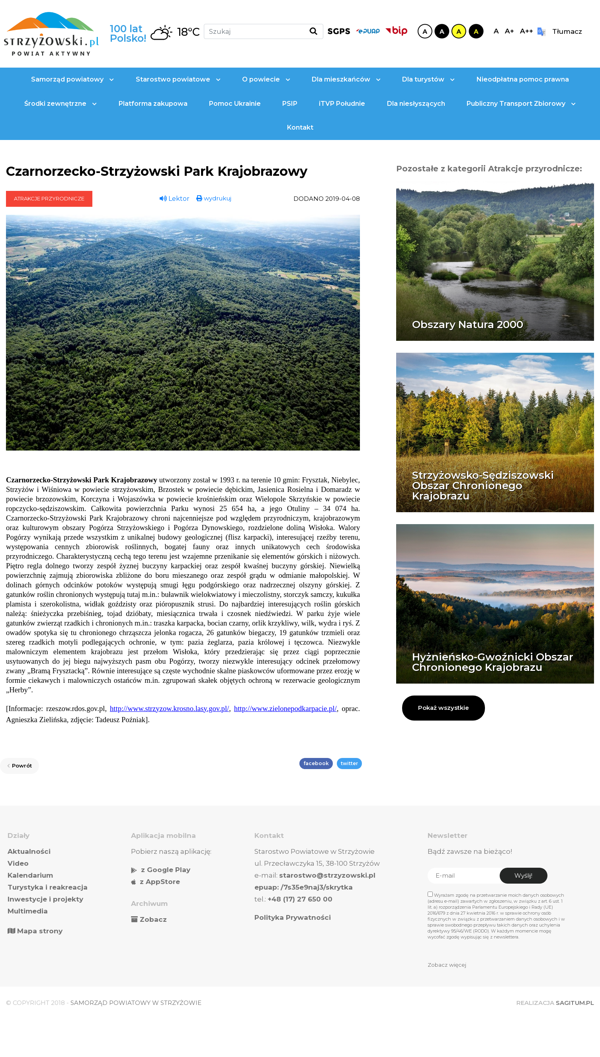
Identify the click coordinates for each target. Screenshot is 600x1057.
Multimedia (28, 911)
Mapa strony (35, 931)
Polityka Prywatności (292, 917)
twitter (349, 763)
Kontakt (300, 127)
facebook (316, 763)
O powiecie (266, 79)
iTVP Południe (342, 103)
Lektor (175, 198)
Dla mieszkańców (346, 79)
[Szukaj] (263, 31)
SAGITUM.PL (575, 1002)
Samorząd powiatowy (72, 79)
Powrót (19, 765)
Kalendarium (30, 875)
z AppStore (160, 882)
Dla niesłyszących (416, 103)
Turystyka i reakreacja (48, 887)
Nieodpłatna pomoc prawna (523, 79)
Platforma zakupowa (153, 103)
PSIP (289, 103)
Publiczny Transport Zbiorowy (521, 103)
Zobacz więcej (447, 965)
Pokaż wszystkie (443, 707)
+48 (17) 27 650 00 (300, 899)
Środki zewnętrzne (60, 103)
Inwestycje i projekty (45, 899)
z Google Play (165, 870)
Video (18, 863)
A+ (509, 31)
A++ (526, 31)
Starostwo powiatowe (178, 79)
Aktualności (29, 851)
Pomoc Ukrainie (235, 103)
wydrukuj (213, 198)
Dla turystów (428, 79)
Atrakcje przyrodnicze (49, 198)
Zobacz (153, 919)
